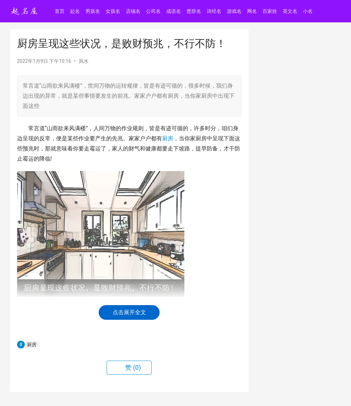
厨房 (167, 138)
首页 (60, 11)
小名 (308, 11)
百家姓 (270, 11)
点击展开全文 (129, 312)
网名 (252, 11)
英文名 (290, 11)
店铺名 (133, 11)
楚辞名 (194, 11)
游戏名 (234, 11)
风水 (84, 61)
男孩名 (93, 11)
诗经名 (214, 11)
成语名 (174, 11)
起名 (75, 11)
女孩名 (113, 11)
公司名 (153, 11)
